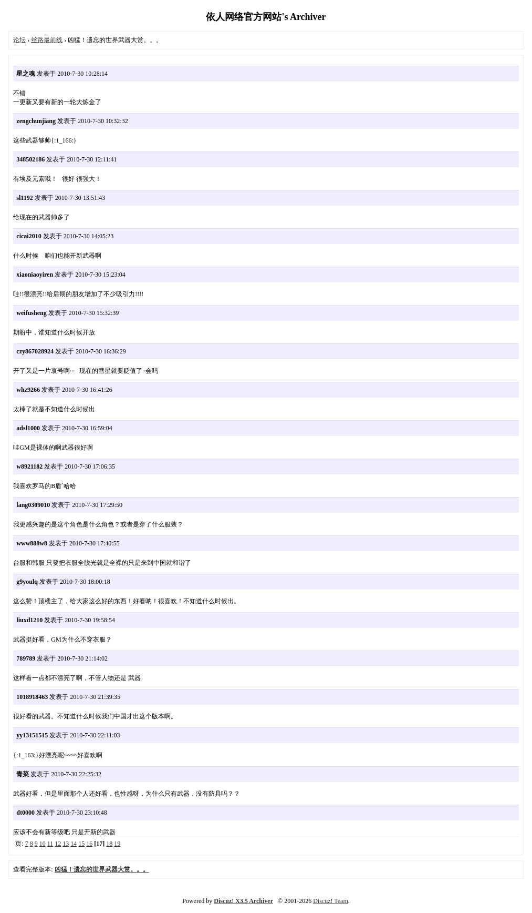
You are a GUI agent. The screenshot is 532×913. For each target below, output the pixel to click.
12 (58, 843)
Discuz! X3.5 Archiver (243, 901)
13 (65, 843)
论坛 (19, 40)
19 (117, 843)
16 (89, 843)
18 (109, 843)
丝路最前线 (46, 40)
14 (73, 843)
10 (42, 843)
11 (50, 843)
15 (81, 843)
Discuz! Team (330, 901)
